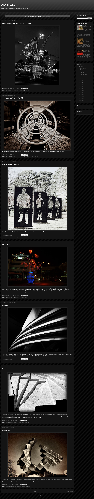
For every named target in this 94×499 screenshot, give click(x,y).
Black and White (9, 361)
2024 (80, 76)
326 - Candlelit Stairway (86, 39)
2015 (80, 88)
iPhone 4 (15, 486)
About (11, 11)
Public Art (27, 90)
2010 (80, 98)
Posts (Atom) (40, 495)
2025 (80, 66)
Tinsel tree (82, 69)
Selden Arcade (12, 355)
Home (5, 11)
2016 (80, 86)
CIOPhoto (8, 5)
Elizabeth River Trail (23, 237)
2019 (80, 80)
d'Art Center (29, 355)
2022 (80, 78)
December (82, 68)
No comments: (16, 88)
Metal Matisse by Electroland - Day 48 (16, 23)
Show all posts (46, 16)
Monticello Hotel (5, 417)
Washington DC (35, 156)
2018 (80, 82)
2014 (80, 90)
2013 (80, 92)
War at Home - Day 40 (10, 165)
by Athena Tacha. (8, 414)
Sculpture (29, 361)
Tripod (26, 297)
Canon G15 (15, 361)
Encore (5, 305)
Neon (25, 156)
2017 (80, 84)
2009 (80, 100)
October (82, 72)
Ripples (5, 369)
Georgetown (21, 156)
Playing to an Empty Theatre (86, 51)
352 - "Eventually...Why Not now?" (87, 27)
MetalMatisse (7, 245)
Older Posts (70, 491)
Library (29, 237)
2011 (80, 96)
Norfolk (22, 90)
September (82, 74)
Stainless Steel (34, 361)
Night (20, 90)
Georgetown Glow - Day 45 (12, 98)
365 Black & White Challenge (12, 90)
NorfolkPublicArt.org (21, 292)
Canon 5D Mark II (9, 297)
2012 (80, 94)
